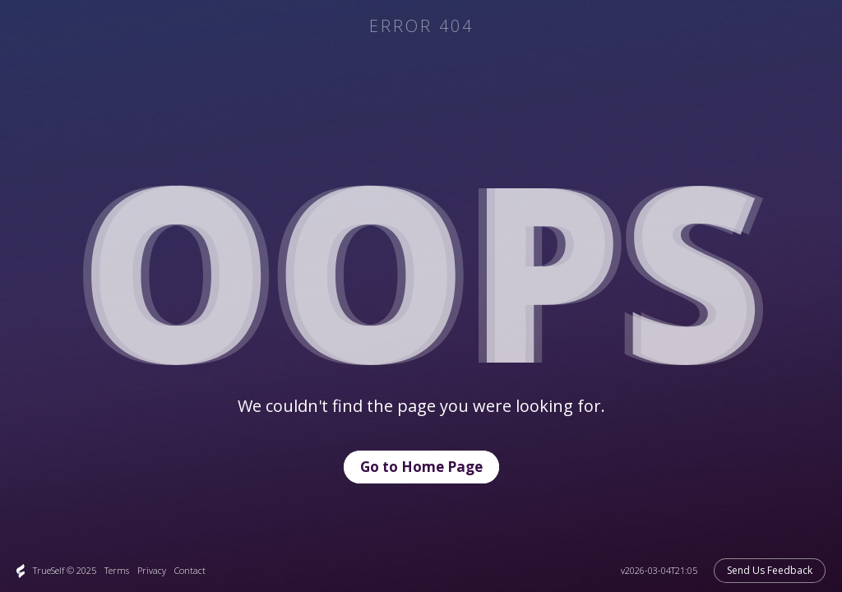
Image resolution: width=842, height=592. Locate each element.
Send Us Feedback (769, 570)
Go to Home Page (421, 466)
